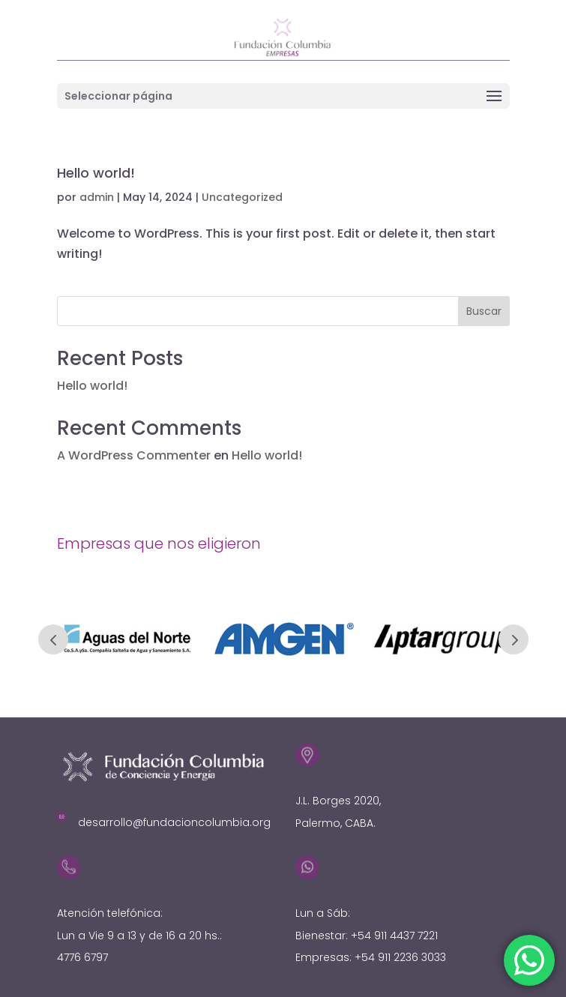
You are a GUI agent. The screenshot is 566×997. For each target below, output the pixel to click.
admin (96, 197)
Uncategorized (242, 197)
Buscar (484, 311)
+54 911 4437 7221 (394, 935)
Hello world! (96, 172)
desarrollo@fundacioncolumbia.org (174, 822)
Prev (53, 639)
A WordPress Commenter (134, 455)
